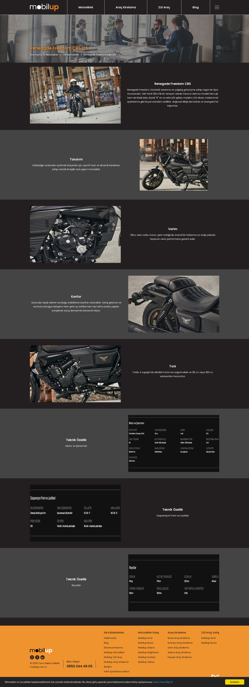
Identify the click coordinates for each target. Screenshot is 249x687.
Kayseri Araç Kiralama (180, 657)
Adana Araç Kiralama (179, 652)
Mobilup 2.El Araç (113, 657)
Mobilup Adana (146, 647)
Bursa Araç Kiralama (179, 638)
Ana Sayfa (36, 54)
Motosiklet (85, 7)
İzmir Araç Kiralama (178, 647)
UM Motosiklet (71, 54)
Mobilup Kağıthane (148, 652)
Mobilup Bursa (145, 642)
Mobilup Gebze (146, 662)
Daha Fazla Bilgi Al (169, 682)
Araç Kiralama (126, 7)
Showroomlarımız (113, 647)
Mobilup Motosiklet (114, 652)
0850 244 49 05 (79, 666)
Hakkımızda (110, 638)
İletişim (108, 666)
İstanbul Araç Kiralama (180, 642)
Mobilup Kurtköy (147, 657)
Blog (196, 7)
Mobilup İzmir (145, 638)
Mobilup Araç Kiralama (116, 662)
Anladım (234, 682)
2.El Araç (164, 7)
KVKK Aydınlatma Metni (116, 671)
